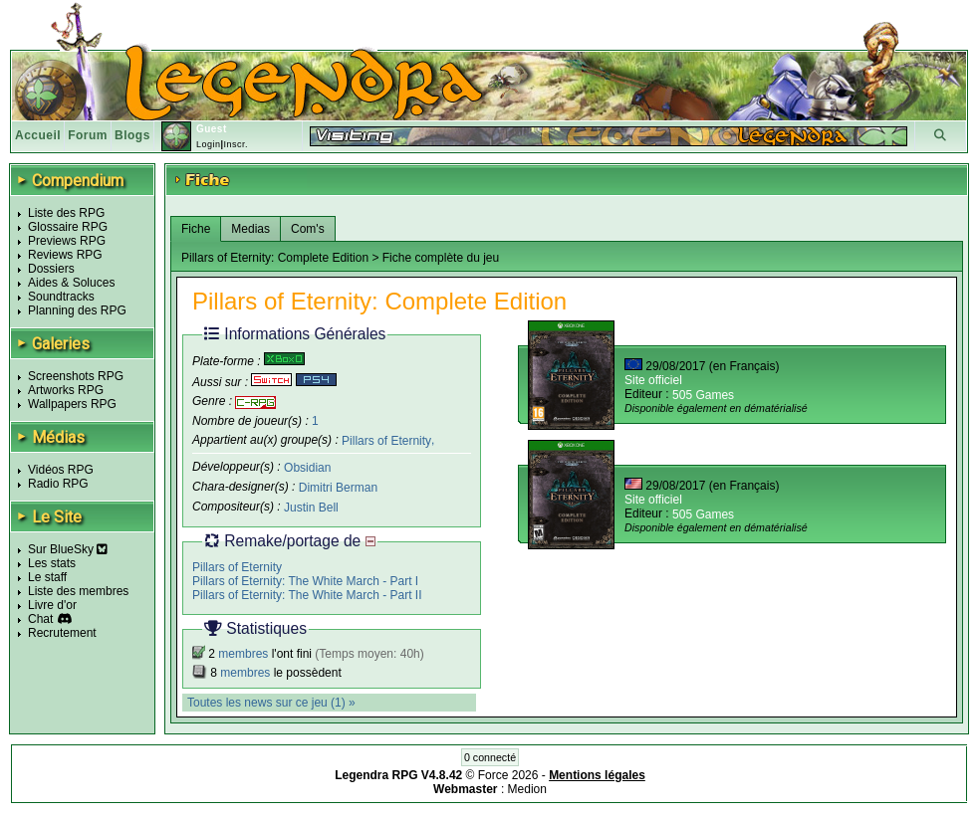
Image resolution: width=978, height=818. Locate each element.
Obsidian (307, 468)
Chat (40, 619)
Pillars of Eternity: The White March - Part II (307, 595)
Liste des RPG (66, 213)
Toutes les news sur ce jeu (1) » (271, 703)
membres (243, 654)
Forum (88, 135)
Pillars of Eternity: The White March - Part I (305, 581)
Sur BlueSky (68, 549)
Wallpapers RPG (72, 404)
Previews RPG (67, 241)
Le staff (47, 577)
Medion (527, 789)
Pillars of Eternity (386, 440)
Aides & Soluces (71, 283)
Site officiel (653, 380)
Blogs (132, 135)
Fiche (195, 229)
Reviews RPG (65, 255)
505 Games (703, 395)
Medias (250, 229)
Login (208, 144)
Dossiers (51, 269)
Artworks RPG (66, 390)
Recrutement (62, 633)
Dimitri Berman (338, 488)
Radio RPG (58, 484)
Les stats (52, 563)
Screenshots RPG (75, 376)
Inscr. (235, 144)
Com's (308, 229)
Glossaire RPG (68, 227)
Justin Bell (311, 507)
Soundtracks (61, 297)
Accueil (38, 135)
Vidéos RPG (61, 470)
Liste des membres (78, 591)
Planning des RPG (77, 310)
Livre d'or (52, 605)
